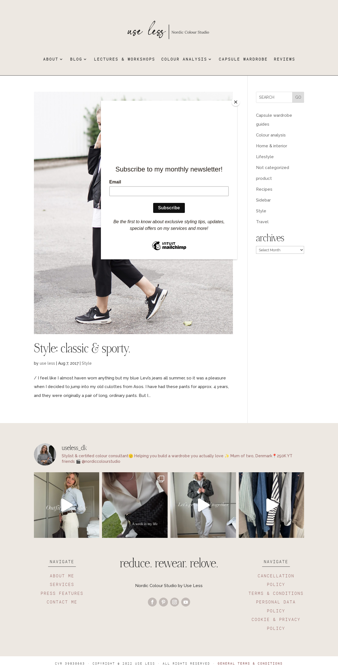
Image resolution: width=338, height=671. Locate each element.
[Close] (236, 102)
